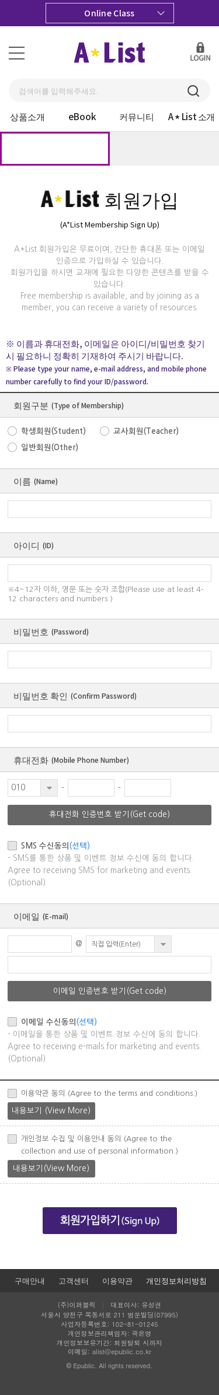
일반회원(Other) (49, 447)
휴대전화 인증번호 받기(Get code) (109, 814)
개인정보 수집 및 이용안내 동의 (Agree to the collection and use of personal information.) (99, 1145)
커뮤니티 (136, 116)
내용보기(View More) (51, 1168)
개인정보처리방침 (176, 1280)
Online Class (124, 13)
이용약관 (117, 1280)
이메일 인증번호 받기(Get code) (109, 991)
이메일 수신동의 (59, 1022)
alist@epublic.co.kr (121, 1351)
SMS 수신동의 (55, 846)
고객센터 (73, 1280)
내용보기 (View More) (51, 1110)
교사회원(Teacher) (146, 431)
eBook (82, 116)
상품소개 (27, 116)
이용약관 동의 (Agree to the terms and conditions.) (109, 1093)
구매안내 (30, 1280)
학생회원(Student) (53, 431)
